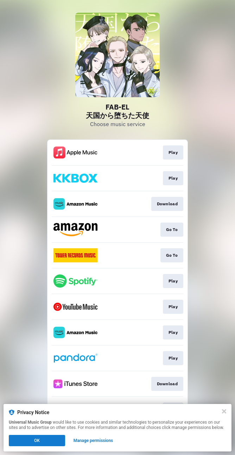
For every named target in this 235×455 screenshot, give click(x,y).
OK (37, 440)
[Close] (224, 411)
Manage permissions (93, 440)
